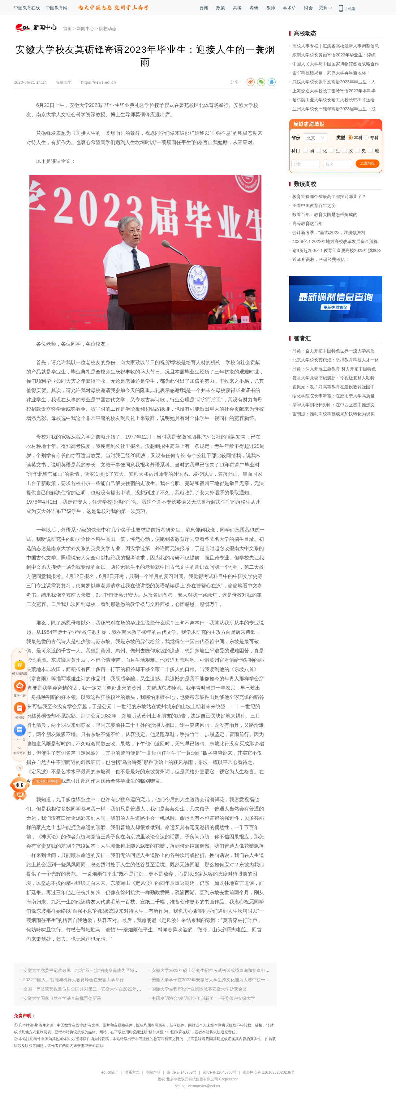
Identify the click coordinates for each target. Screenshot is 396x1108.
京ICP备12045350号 (219, 1072)
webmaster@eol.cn (204, 1086)
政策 (220, 7)
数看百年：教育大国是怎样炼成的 (324, 214)
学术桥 (289, 7)
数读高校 (305, 184)
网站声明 (153, 1072)
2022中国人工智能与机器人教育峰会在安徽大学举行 (73, 979)
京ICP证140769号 (181, 1072)
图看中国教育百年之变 (314, 205)
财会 (308, 7)
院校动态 (107, 28)
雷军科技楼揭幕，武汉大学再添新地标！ (331, 72)
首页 (67, 28)
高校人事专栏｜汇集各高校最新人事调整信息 (335, 45)
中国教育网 (56, 7)
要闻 (204, 7)
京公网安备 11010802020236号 (269, 1072)
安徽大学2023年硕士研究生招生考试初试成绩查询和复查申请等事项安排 (221, 970)
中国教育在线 (27, 7)
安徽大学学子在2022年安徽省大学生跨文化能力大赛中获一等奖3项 (216, 979)
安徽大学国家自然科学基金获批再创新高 (62, 998)
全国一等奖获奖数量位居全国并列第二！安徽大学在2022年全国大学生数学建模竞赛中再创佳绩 (114, 989)
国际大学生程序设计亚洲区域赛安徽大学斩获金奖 (199, 989)
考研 (254, 7)
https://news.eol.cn (98, 82)
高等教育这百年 (307, 223)
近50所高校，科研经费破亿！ (320, 259)
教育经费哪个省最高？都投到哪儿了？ (329, 196)
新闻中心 (85, 28)
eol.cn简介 (109, 1072)
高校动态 (305, 33)
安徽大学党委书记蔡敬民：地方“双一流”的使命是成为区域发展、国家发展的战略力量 (104, 970)
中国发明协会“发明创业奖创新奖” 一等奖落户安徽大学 (203, 998)
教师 (270, 7)
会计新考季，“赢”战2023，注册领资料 (328, 232)
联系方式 (132, 1072)
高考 (237, 7)
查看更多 (19, 753)
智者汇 (302, 338)
